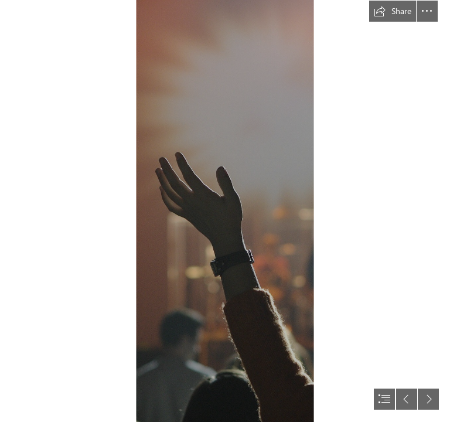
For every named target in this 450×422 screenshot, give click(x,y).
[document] (225, 211)
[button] (392, 11)
